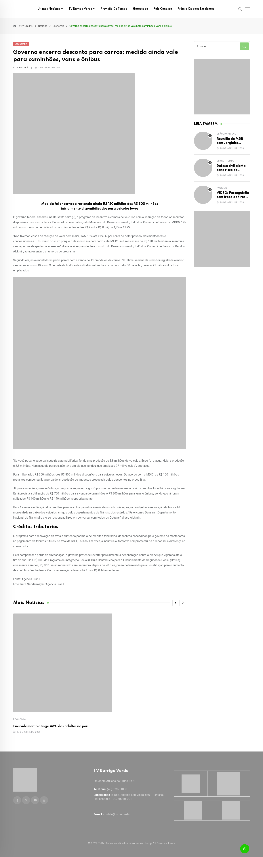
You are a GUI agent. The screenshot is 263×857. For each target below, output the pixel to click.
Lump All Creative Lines (160, 843)
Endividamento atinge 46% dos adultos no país (51, 726)
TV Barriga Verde (80, 8)
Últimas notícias (49, 8)
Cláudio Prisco (227, 134)
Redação (25, 67)
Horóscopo (140, 8)
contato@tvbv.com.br (116, 814)
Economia (19, 719)
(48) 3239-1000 (117, 789)
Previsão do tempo (114, 8)
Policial (222, 188)
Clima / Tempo (226, 161)
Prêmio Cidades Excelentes (196, 8)
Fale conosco (163, 8)
